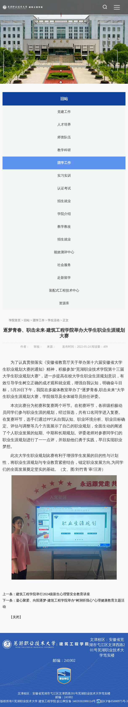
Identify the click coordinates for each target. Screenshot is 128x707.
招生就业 (64, 201)
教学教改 (64, 226)
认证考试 (64, 188)
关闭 (16, 617)
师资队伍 (64, 137)
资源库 (64, 303)
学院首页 (15, 320)
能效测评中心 (64, 252)
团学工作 (64, 163)
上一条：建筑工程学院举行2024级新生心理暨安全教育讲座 (46, 594)
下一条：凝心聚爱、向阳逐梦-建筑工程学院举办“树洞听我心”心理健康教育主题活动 (63, 603)
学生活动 (53, 320)
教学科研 (64, 150)
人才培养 (64, 124)
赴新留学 (64, 277)
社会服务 (64, 265)
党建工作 (64, 111)
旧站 (27, 320)
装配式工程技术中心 (64, 290)
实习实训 (64, 175)
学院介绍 (64, 214)
